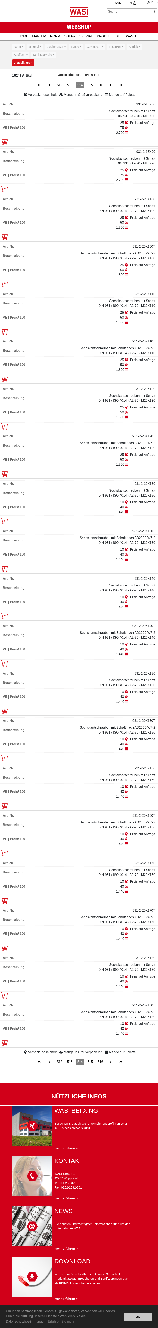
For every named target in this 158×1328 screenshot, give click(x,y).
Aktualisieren (23, 62)
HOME (23, 36)
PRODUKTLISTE (109, 36)
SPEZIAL (86, 36)
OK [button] (138, 1316)
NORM (55, 36)
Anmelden (125, 3)
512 (59, 85)
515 (90, 85)
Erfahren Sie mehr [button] (61, 1321)
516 (100, 85)
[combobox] (18, 47)
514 (80, 85)
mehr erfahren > (66, 1148)
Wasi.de (133, 36)
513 (70, 85)
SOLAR (69, 36)
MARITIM (39, 36)
